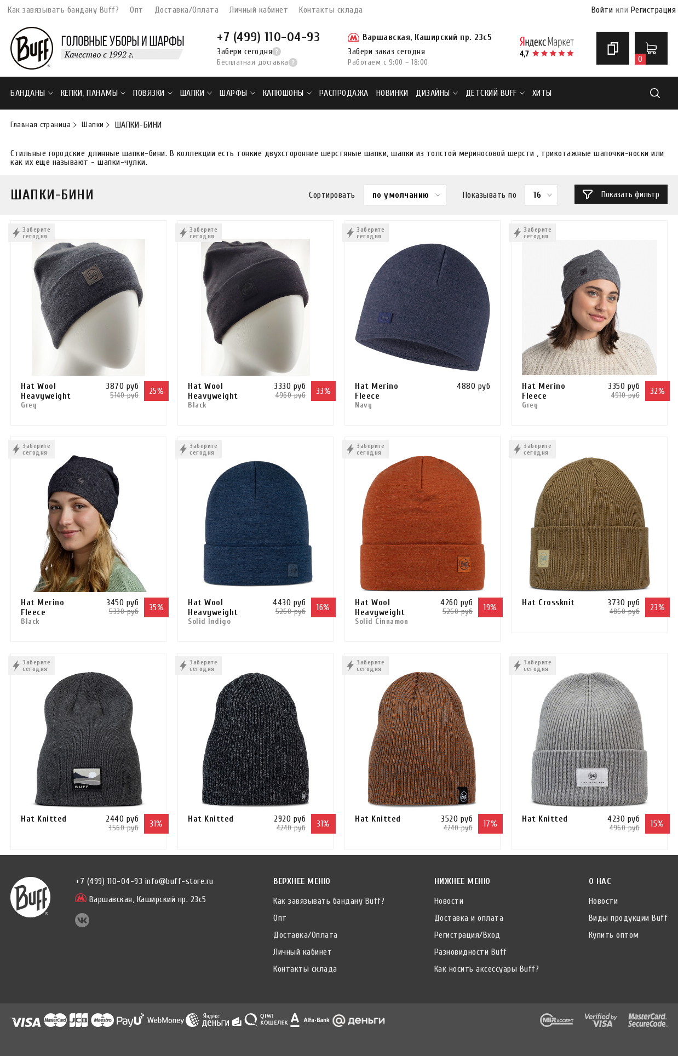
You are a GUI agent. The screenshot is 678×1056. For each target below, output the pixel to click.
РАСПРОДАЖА (344, 93)
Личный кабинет (258, 10)
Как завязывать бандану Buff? (63, 10)
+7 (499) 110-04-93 (268, 37)
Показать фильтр (621, 194)
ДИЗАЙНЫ (437, 93)
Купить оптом (614, 935)
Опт (136, 10)
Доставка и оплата (469, 918)
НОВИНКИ (392, 93)
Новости (449, 901)
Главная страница (40, 124)
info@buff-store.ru (179, 881)
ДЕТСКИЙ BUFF (495, 93)
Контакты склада (331, 10)
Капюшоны (287, 93)
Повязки (153, 93)
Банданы (31, 93)
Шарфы (237, 93)
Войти (602, 10)
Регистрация (653, 10)
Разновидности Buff (470, 952)
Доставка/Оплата (186, 10)
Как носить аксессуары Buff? (486, 969)
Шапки (196, 93)
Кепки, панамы (93, 93)
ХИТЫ (542, 93)
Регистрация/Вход (467, 935)
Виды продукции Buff (628, 918)
